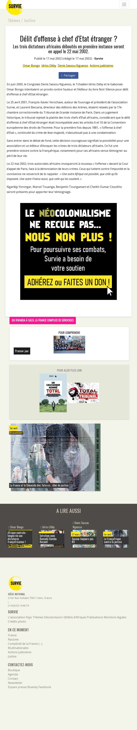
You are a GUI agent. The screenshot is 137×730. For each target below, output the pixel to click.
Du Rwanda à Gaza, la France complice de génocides (43, 320)
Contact (13, 678)
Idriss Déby (48, 65)
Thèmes (14, 20)
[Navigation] (124, 4)
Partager (68, 75)
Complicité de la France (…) (25, 644)
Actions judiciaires (101, 65)
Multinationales (18, 648)
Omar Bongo (31, 65)
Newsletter (15, 683)
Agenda (13, 674)
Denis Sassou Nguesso (73, 65)
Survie (98, 58)
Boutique (14, 670)
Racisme (13, 639)
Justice (29, 20)
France (12, 635)
